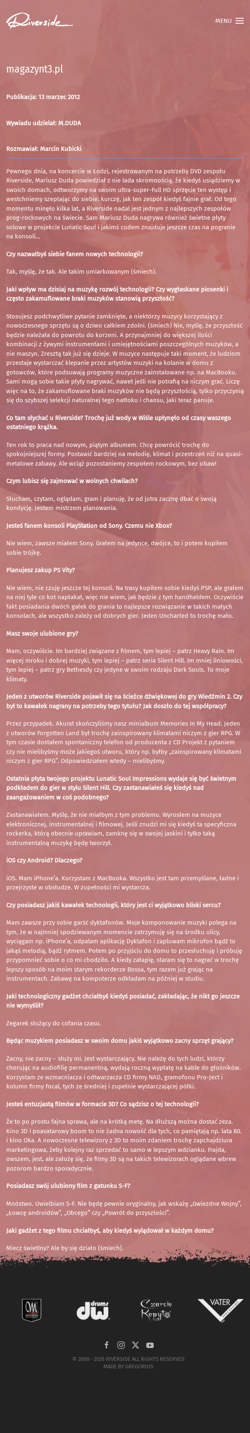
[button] (229, 20)
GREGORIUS (139, 1366)
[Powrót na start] (39, 20)
